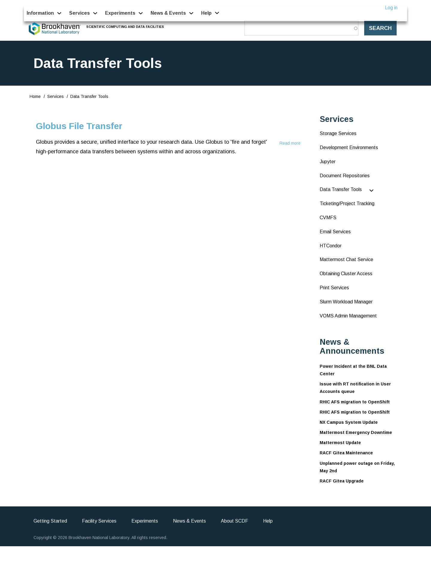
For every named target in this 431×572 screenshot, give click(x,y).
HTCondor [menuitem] (331, 245)
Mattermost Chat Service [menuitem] (346, 259)
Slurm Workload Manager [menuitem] (346, 301)
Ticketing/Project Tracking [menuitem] (347, 203)
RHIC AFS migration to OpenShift (355, 402)
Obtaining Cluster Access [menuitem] (346, 273)
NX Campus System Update (349, 422)
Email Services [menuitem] (335, 231)
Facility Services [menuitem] (99, 520)
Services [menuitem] (79, 13)
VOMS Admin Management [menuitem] (348, 315)
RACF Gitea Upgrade (342, 481)
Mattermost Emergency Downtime (356, 432)
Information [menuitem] (40, 13)
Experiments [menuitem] (120, 13)
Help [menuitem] (206, 13)
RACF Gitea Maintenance (346, 452)
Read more (290, 143)
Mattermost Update (340, 442)
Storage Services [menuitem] (338, 133)
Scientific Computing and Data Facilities (125, 26)
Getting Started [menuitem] (50, 520)
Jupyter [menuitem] (328, 161)
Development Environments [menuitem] (349, 147)
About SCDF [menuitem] (234, 520)
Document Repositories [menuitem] (345, 175)
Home (35, 96)
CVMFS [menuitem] (328, 217)
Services (55, 96)
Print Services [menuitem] (334, 287)
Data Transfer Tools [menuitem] (341, 189)
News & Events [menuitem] (168, 13)
